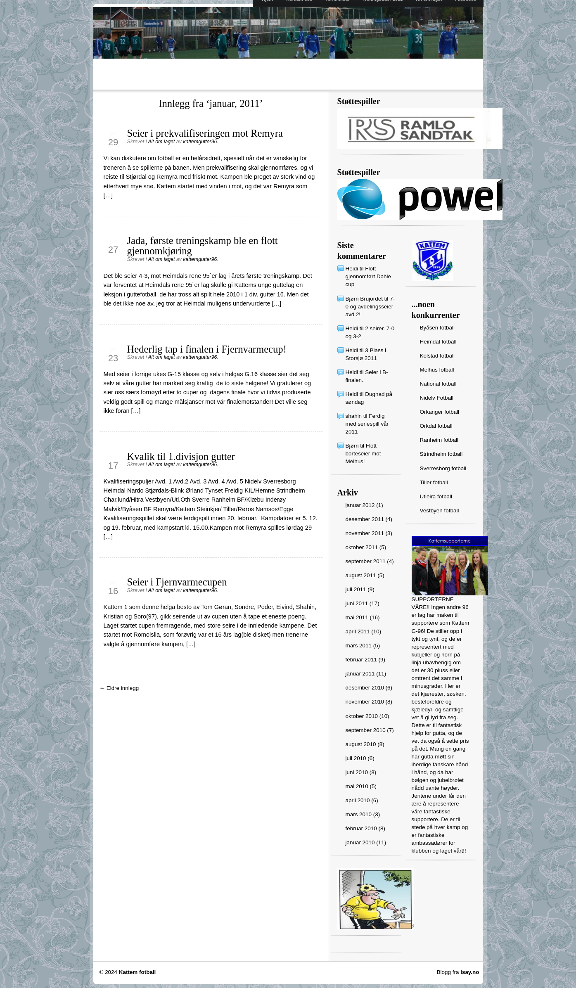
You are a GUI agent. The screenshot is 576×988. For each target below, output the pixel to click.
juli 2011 (356, 589)
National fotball (438, 384)
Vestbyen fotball (439, 510)
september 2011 (366, 561)
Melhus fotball (437, 370)
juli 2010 (356, 758)
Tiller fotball (434, 482)
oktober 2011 (362, 547)
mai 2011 (357, 617)
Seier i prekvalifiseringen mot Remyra (205, 133)
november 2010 (365, 702)
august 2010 (361, 744)
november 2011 (365, 533)
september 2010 (366, 730)
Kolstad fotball (437, 356)
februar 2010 (361, 828)
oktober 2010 (362, 716)
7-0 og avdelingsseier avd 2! (370, 306)
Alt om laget (161, 142)
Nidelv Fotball (436, 398)
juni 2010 (357, 772)
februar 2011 (361, 659)
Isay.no (469, 972)
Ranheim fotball (439, 440)
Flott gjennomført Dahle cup (368, 276)
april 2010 (358, 800)
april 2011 (358, 631)
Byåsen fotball (437, 328)
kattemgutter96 (200, 142)
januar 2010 (360, 842)
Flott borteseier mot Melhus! (363, 453)
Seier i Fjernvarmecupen (177, 582)
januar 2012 (360, 505)
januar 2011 (360, 674)
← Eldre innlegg (119, 688)
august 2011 (361, 575)
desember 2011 (365, 519)
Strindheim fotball (441, 454)
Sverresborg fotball (443, 468)
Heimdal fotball (438, 342)
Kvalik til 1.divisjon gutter (181, 456)
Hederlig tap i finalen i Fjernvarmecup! (207, 349)
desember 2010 (365, 688)
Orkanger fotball (440, 412)
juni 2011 (357, 603)
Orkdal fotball (436, 426)
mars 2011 (359, 645)
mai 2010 (357, 786)
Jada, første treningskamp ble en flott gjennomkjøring (202, 245)
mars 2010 (359, 814)
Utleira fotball (436, 496)
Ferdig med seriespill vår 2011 (367, 424)
